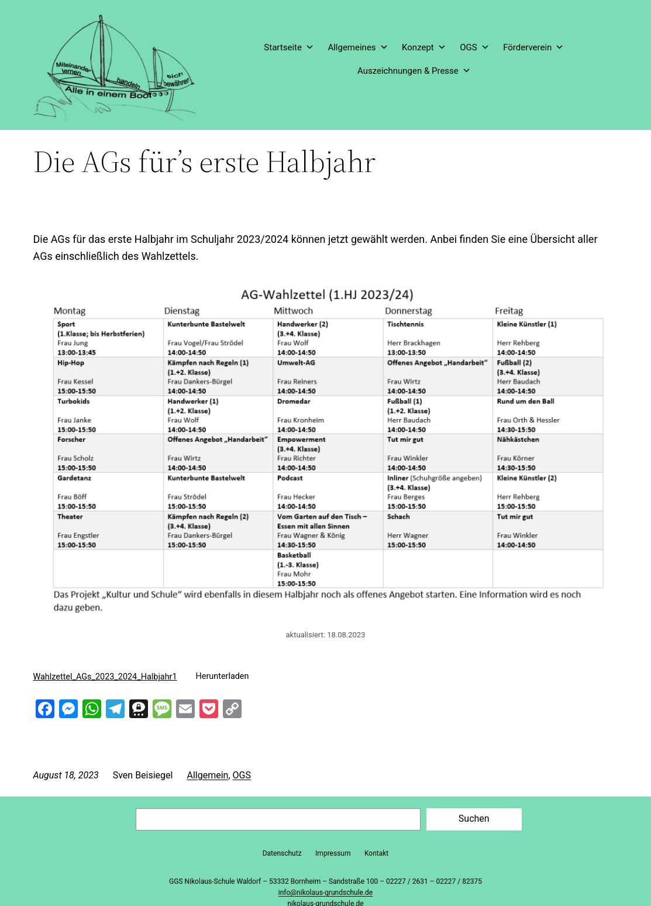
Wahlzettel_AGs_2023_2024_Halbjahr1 (105, 676)
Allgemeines (358, 47)
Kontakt (376, 853)
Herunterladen (222, 676)
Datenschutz (282, 853)
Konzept (424, 47)
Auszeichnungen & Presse (414, 71)
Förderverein (533, 47)
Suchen (474, 818)
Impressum (332, 853)
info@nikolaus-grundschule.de (325, 892)
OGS (474, 47)
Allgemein (207, 775)
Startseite (289, 47)
